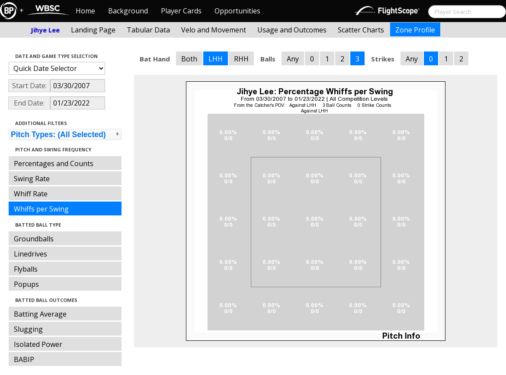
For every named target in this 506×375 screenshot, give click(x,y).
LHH (215, 59)
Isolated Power (38, 344)
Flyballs (26, 269)
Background (128, 11)
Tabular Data (148, 30)
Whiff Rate (31, 194)
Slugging (28, 329)
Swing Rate (32, 178)
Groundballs (34, 239)
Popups (26, 284)
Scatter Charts (361, 30)
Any (293, 59)
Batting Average (40, 314)
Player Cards (181, 11)
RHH (241, 59)
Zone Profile (415, 30)
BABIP (24, 359)
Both (189, 59)
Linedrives (30, 254)
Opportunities (237, 11)
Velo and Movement (213, 30)
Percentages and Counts (53, 163)
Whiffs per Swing (41, 209)
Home (85, 11)
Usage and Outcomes (292, 30)
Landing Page (93, 30)
